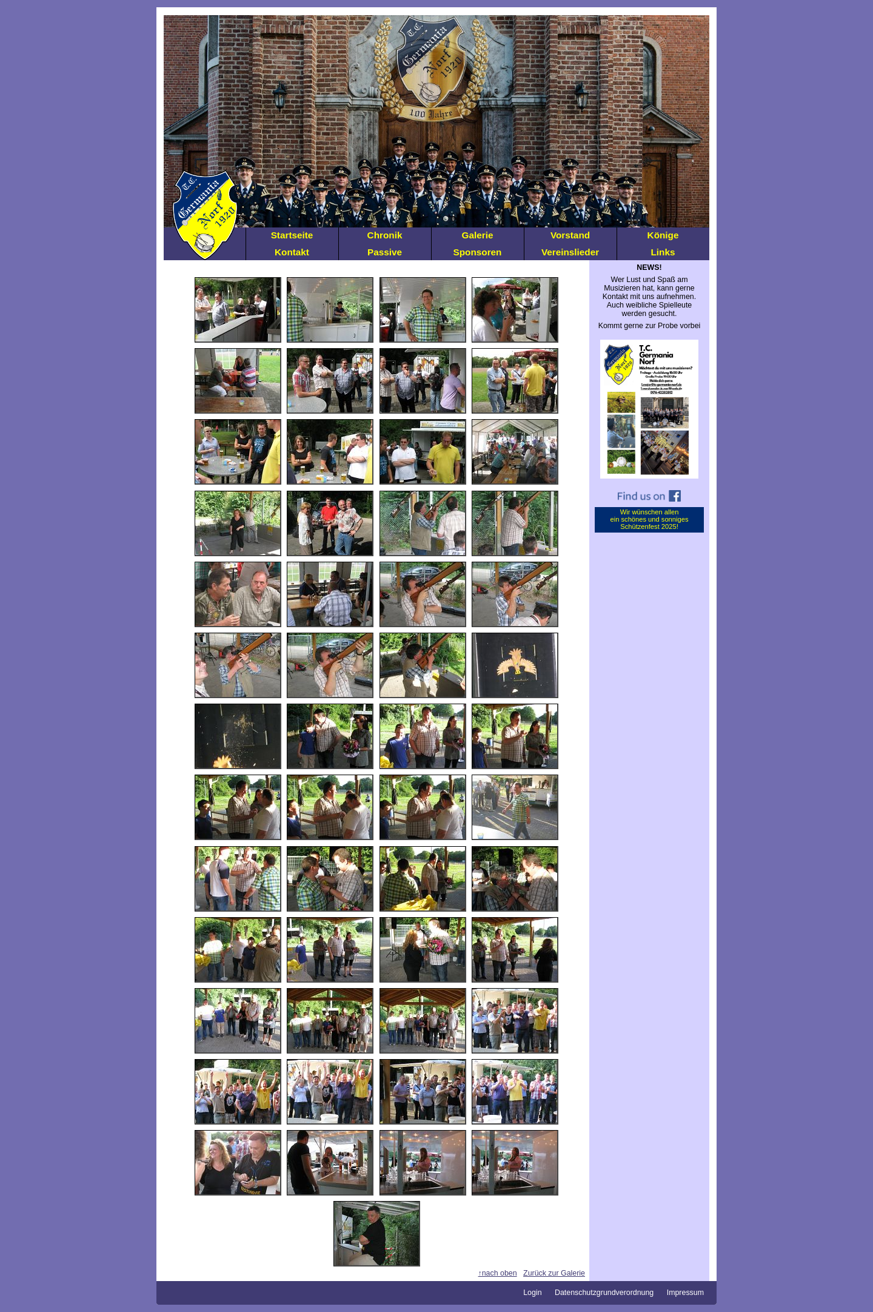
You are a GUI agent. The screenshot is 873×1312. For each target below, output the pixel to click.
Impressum (685, 1292)
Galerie (477, 235)
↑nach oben (497, 1273)
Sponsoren (477, 252)
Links (663, 252)
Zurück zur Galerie (554, 1273)
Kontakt (292, 252)
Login (532, 1292)
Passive (384, 252)
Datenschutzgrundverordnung (604, 1292)
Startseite (292, 235)
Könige (663, 235)
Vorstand (570, 235)
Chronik (385, 235)
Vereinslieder (570, 252)
